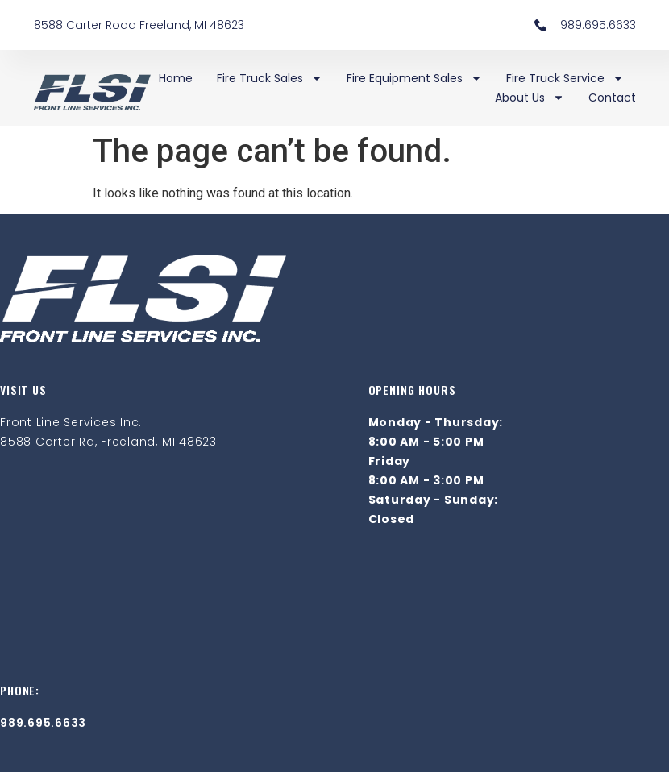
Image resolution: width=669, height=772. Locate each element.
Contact (612, 97)
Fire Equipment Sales (414, 78)
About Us (529, 97)
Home (176, 78)
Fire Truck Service (565, 78)
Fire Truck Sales (269, 78)
